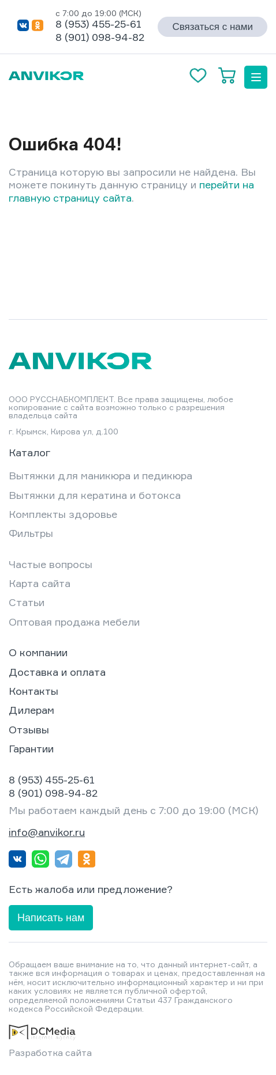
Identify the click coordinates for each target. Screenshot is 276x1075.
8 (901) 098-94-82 (99, 37)
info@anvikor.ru (47, 832)
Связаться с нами (212, 26)
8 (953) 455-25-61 (98, 23)
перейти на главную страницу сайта (131, 191)
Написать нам (50, 917)
